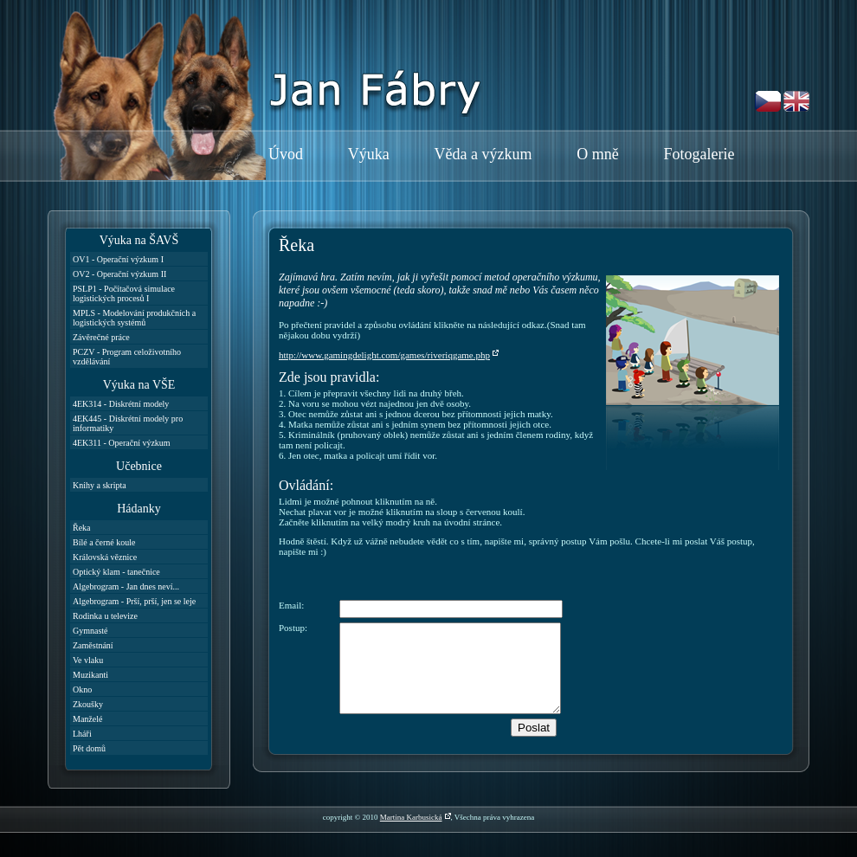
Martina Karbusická (411, 817)
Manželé (87, 719)
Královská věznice (105, 557)
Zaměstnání (93, 645)
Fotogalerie (698, 154)
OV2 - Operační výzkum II (119, 274)
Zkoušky (88, 704)
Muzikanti (90, 675)
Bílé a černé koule (104, 542)
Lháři (82, 733)
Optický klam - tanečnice (116, 572)
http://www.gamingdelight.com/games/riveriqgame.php (384, 355)
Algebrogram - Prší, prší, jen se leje (134, 601)
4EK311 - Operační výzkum (122, 443)
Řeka (82, 527)
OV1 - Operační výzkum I (118, 259)
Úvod (285, 154)
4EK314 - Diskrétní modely (121, 404)
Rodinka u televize (105, 616)
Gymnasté (90, 630)
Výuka (369, 154)
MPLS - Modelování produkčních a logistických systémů (134, 317)
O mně (598, 154)
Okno (82, 689)
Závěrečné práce (101, 337)
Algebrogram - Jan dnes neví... (126, 586)
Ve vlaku (88, 660)
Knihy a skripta (99, 485)
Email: (291, 605)
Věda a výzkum (483, 154)
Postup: (293, 627)
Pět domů (89, 748)
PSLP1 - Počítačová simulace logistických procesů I (124, 293)
